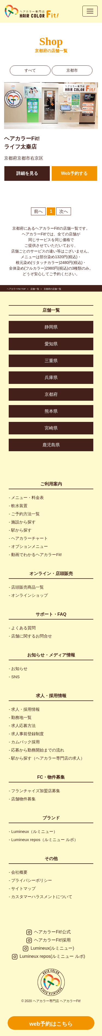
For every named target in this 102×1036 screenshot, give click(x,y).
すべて (30, 70)
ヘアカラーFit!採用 (48, 940)
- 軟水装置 (18, 505)
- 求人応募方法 (22, 725)
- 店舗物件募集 (22, 799)
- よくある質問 (22, 628)
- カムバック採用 (24, 742)
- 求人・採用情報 (24, 709)
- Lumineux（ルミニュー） (33, 831)
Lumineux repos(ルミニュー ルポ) (48, 956)
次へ (63, 211)
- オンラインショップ (28, 595)
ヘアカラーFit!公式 (48, 932)
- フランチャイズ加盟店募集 (34, 790)
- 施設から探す (22, 522)
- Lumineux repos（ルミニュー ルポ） (43, 839)
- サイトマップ (22, 888)
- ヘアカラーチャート (28, 538)
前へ (38, 211)
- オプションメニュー (28, 546)
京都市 (72, 70)
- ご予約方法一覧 (24, 513)
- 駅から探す (20, 530)
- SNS (14, 676)
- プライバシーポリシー (30, 880)
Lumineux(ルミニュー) (48, 948)
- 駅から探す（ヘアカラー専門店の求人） (47, 758)
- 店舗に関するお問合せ (30, 636)
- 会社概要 (18, 872)
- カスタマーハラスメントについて (40, 896)
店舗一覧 (51, 310)
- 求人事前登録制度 (26, 733)
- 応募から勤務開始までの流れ (36, 750)
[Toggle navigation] (90, 11)
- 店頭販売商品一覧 (26, 587)
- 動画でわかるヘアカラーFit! (35, 554)
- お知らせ (18, 668)
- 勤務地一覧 (20, 717)
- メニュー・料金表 (26, 497)
